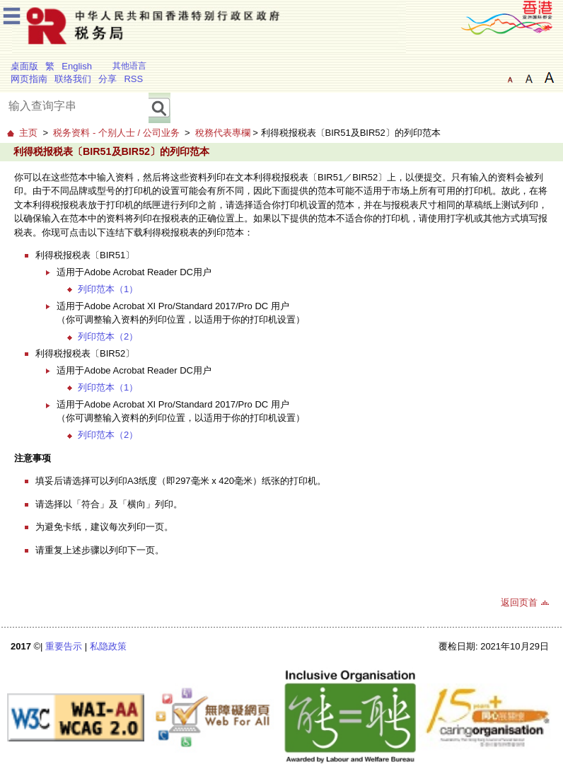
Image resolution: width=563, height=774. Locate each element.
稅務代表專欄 (222, 132)
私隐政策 (108, 646)
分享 (107, 79)
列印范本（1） (108, 289)
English (77, 66)
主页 (28, 132)
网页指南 (29, 79)
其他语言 (129, 66)
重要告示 (63, 646)
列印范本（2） (108, 336)
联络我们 (72, 79)
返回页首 (519, 602)
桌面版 (24, 66)
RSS (133, 79)
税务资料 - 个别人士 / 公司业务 (116, 132)
